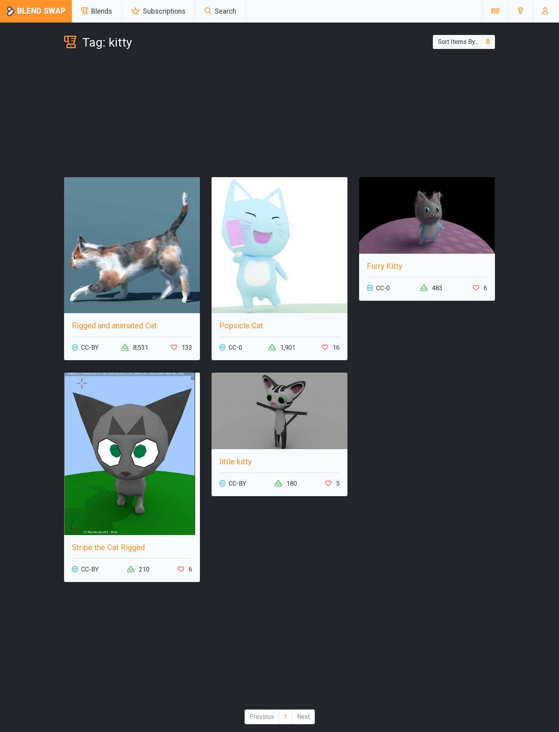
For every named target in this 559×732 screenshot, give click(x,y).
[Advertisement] (279, 115)
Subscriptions (158, 11)
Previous (262, 716)
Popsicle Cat (241, 325)
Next (303, 716)
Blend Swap (36, 11)
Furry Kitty (384, 266)
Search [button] (220, 11)
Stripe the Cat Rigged (108, 547)
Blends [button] (96, 11)
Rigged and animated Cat (114, 325)
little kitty (235, 461)
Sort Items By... (464, 41)
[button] (520, 11)
